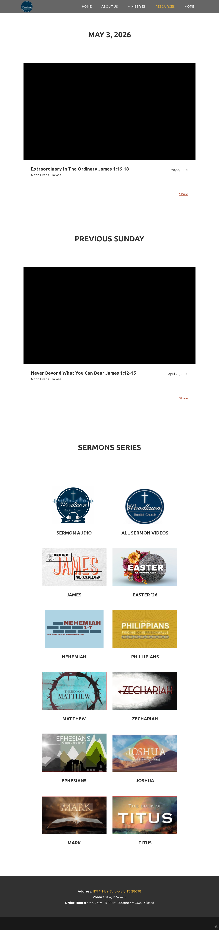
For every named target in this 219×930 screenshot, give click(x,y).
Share (183, 194)
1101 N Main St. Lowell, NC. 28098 (117, 891)
